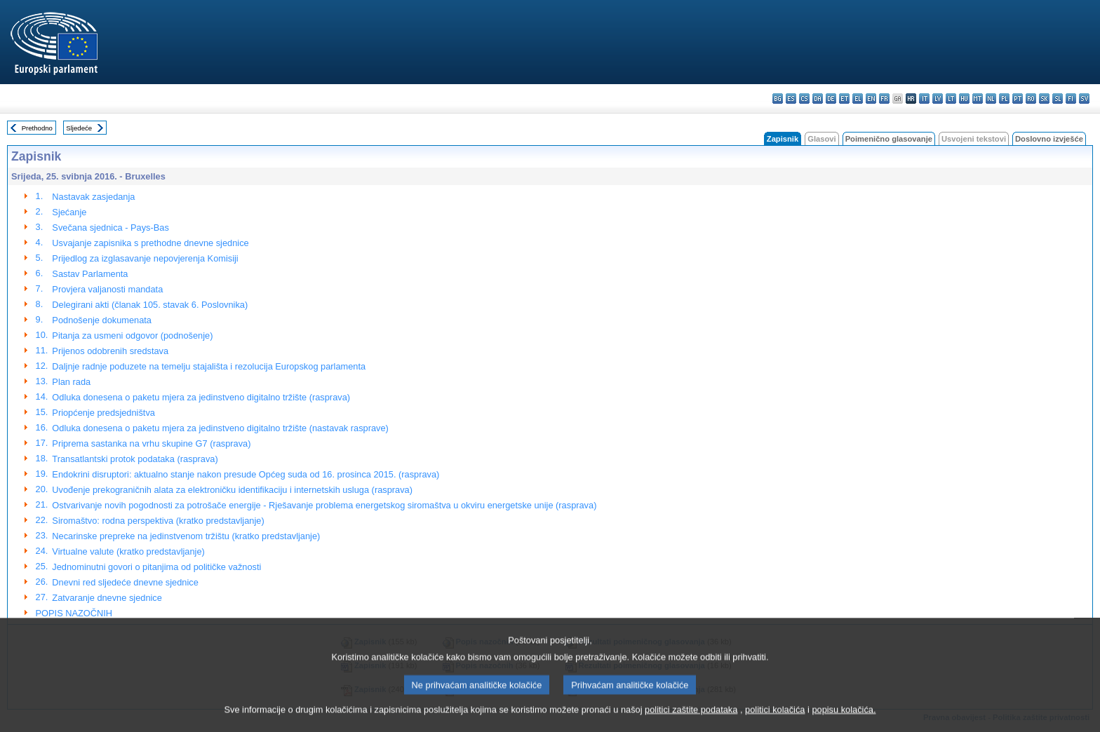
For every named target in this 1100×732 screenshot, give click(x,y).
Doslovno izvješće (1049, 139)
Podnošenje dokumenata (102, 320)
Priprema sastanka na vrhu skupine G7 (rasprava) (151, 443)
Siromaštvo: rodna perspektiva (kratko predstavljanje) (158, 520)
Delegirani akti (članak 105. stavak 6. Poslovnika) (150, 304)
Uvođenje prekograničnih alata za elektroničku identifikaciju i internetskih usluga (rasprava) (232, 489)
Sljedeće (79, 128)
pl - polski (1004, 98)
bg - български (777, 98)
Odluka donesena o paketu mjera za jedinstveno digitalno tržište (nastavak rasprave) (220, 428)
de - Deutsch (831, 98)
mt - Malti (977, 98)
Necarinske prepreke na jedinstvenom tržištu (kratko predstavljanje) (186, 536)
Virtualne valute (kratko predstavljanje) (128, 551)
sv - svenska (1084, 98)
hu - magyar (964, 98)
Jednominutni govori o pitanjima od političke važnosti (156, 567)
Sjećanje (69, 212)
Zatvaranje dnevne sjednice (107, 597)
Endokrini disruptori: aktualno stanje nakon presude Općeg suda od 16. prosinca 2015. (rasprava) (245, 474)
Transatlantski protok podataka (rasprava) (134, 459)
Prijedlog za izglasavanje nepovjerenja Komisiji (145, 258)
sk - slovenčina (1044, 98)
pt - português (1017, 98)
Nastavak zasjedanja (93, 196)
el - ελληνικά (857, 98)
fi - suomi (1071, 98)
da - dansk (817, 98)
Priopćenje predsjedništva (103, 412)
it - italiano (924, 98)
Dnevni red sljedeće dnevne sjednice (125, 582)
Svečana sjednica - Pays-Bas (110, 227)
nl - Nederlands (991, 98)
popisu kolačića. (844, 721)
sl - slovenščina (1057, 98)
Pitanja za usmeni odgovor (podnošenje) (132, 335)
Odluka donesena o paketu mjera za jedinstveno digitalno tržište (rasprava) (201, 397)
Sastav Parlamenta (90, 274)
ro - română (1031, 98)
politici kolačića (775, 721)
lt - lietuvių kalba (951, 98)
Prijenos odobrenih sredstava (110, 351)
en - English (871, 98)
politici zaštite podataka (691, 721)
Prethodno (37, 128)
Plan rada (71, 382)
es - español (791, 98)
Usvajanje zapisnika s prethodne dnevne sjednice (150, 243)
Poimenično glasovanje (888, 139)
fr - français (884, 98)
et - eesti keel (844, 98)
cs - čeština (804, 98)
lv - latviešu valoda (937, 98)
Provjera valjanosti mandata (107, 289)
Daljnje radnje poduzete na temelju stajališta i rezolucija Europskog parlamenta (208, 366)
